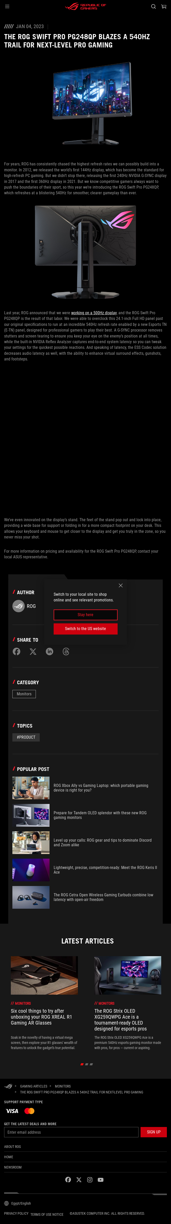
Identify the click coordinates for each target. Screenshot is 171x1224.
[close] (121, 585)
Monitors (24, 693)
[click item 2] (91, 1064)
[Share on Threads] (66, 651)
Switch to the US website (85, 628)
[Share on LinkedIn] (49, 651)
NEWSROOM (13, 1167)
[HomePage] (8, 1086)
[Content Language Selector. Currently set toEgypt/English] (17, 1203)
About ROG (12, 1147)
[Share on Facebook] (16, 651)
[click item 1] (86, 1064)
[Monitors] (63, 1086)
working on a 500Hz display (94, 312)
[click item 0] (82, 1064)
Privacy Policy (16, 1213)
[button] (7, 6)
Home (8, 1157)
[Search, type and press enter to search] (153, 6)
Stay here (85, 614)
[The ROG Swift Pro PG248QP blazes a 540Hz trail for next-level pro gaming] (81, 1092)
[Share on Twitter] (33, 651)
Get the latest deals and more (30, 1124)
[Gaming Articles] (33, 1086)
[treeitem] (44, 1003)
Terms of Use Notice (46, 1214)
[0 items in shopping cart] (164, 6)
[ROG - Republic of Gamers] (85, 6)
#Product (26, 737)
